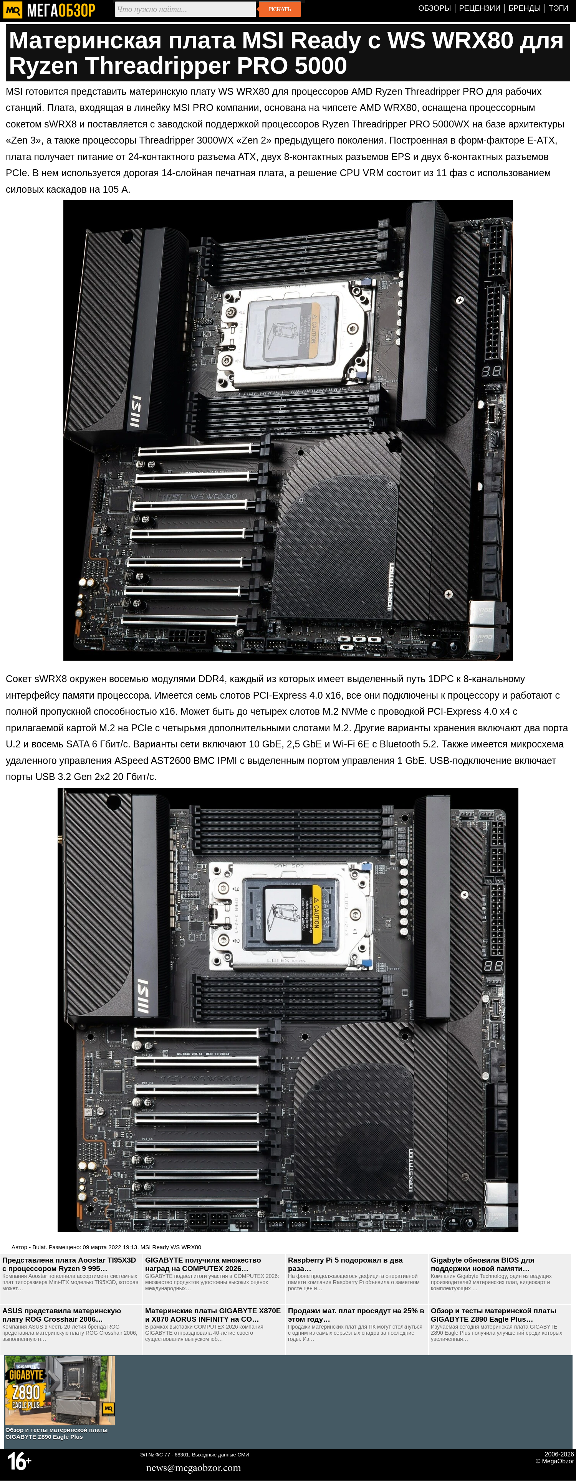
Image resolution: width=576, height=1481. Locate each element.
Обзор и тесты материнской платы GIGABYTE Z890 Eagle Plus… (493, 1315)
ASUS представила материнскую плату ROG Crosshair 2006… (61, 1315)
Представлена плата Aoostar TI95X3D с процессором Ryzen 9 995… (69, 1264)
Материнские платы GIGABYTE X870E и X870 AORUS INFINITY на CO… (213, 1315)
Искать (280, 9)
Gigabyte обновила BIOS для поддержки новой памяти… (483, 1264)
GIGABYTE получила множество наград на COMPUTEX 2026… (203, 1264)
